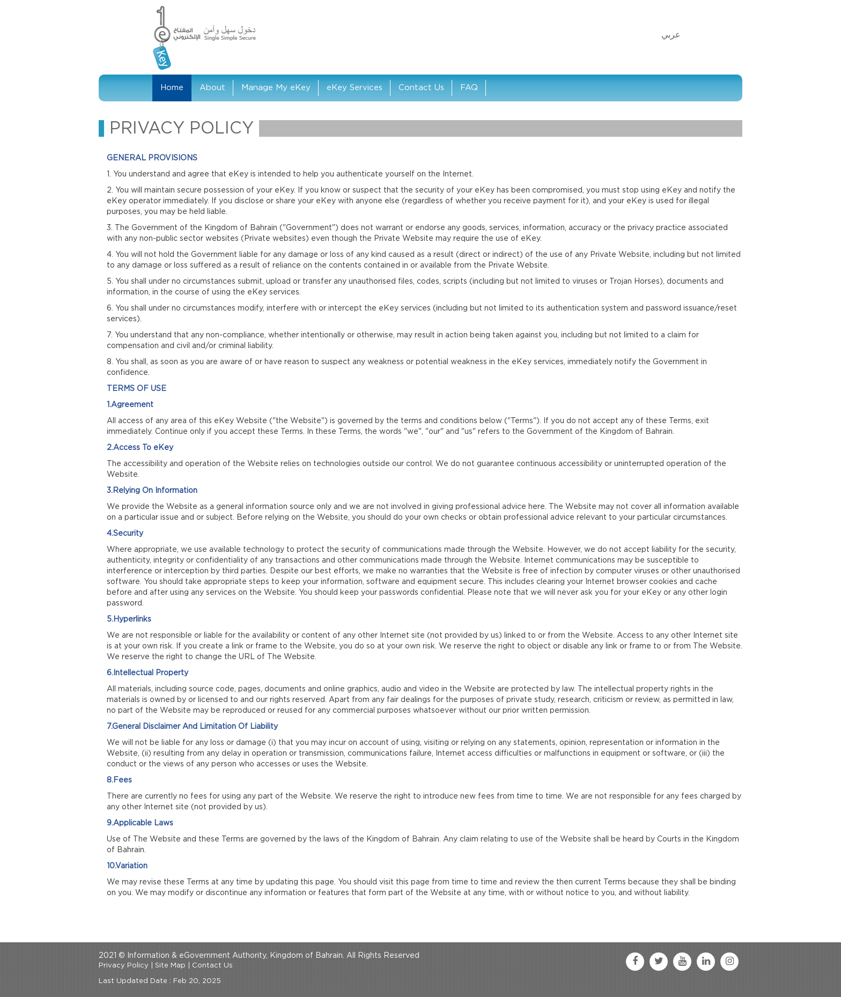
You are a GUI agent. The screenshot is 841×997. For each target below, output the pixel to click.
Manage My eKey (276, 88)
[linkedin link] (706, 961)
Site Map (170, 965)
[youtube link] (682, 961)
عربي (671, 35)
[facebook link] (635, 961)
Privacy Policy (124, 965)
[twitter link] (659, 961)
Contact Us (421, 88)
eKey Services (354, 88)
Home (171, 88)
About (212, 88)
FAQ (469, 88)
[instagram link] (729, 961)
